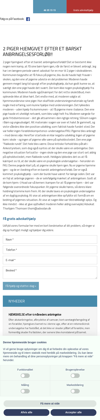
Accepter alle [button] (73, 412)
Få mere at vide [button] (50, 403)
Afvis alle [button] (26, 412)
